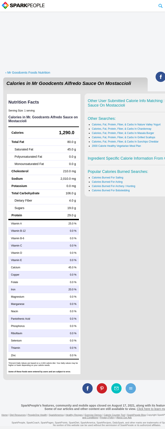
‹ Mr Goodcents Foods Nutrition (27, 72)
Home (4, 415)
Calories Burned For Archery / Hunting (113, 186)
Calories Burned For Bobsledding (111, 190)
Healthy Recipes (74, 415)
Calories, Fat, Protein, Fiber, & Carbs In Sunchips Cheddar (125, 141)
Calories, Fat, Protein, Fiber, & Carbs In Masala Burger (123, 133)
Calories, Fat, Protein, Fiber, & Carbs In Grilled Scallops (123, 137)
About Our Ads (124, 417)
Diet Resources (18, 415)
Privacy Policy (107, 417)
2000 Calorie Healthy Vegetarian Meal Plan (116, 145)
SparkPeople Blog (136, 415)
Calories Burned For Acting (107, 181)
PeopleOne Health (37, 415)
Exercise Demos (93, 415)
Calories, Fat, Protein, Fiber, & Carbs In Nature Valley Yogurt (126, 124)
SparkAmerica (56, 415)
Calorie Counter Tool (114, 415)
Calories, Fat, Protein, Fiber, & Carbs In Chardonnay (121, 128)
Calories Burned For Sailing (107, 177)
